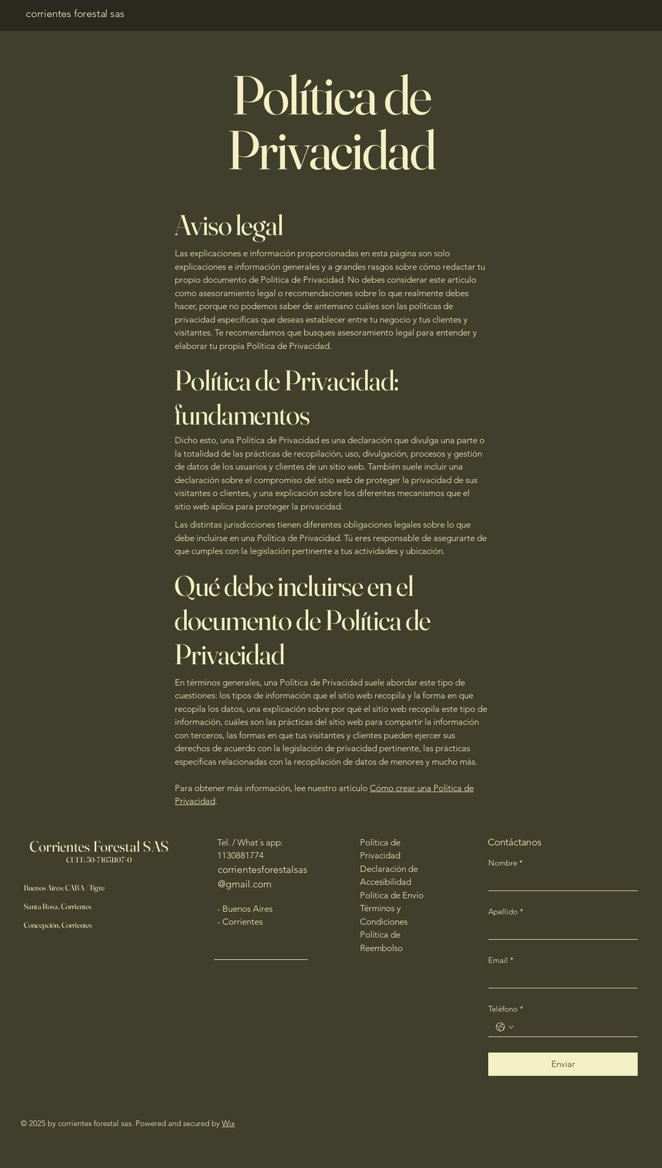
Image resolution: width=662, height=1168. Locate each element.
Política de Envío (392, 895)
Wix (228, 1123)
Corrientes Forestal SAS (99, 846)
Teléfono (505, 1009)
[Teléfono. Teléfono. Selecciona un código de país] (504, 1027)
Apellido (505, 912)
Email (501, 960)
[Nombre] (559, 881)
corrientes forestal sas (75, 13)
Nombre (505, 863)
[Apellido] (559, 930)
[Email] (559, 979)
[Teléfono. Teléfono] (573, 1027)
